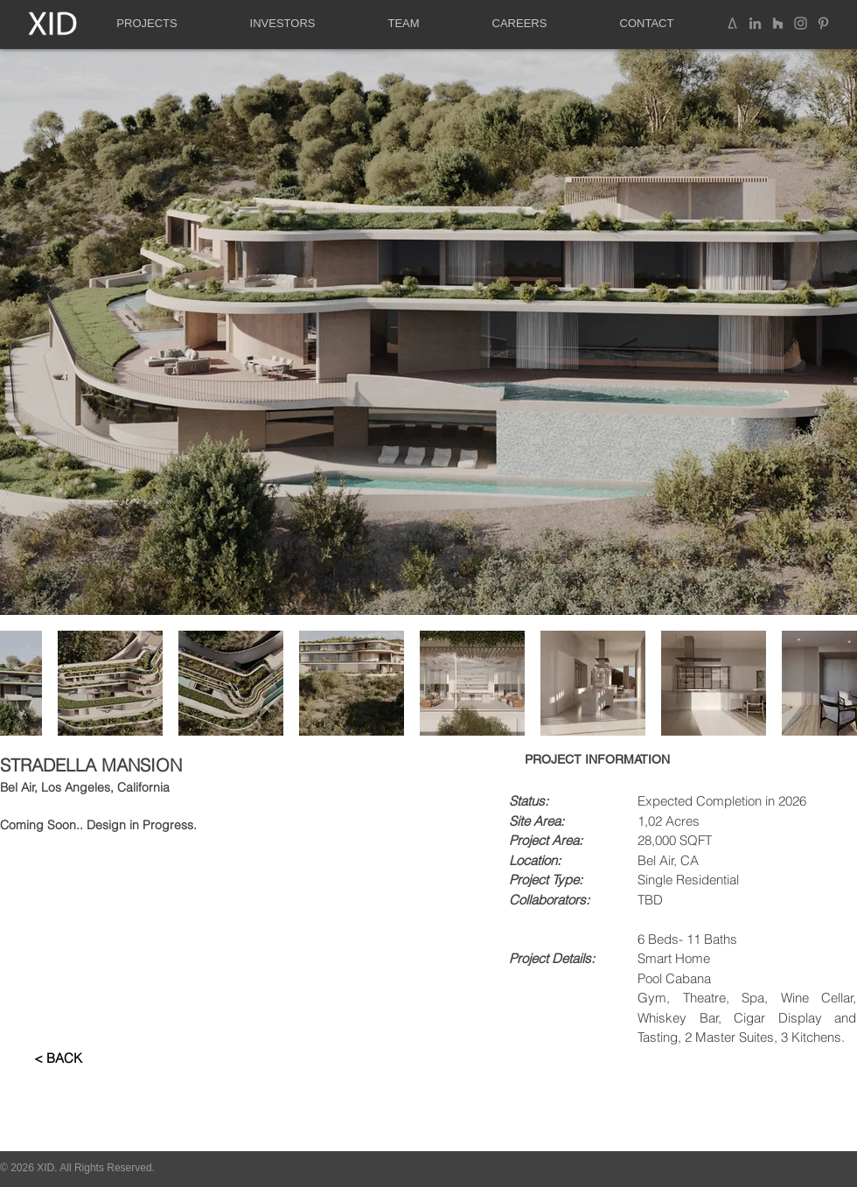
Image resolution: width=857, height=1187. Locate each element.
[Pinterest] (823, 23)
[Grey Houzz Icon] (778, 23)
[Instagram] (800, 23)
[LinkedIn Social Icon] (755, 23)
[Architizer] (732, 23)
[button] (146, 23)
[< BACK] (58, 1057)
